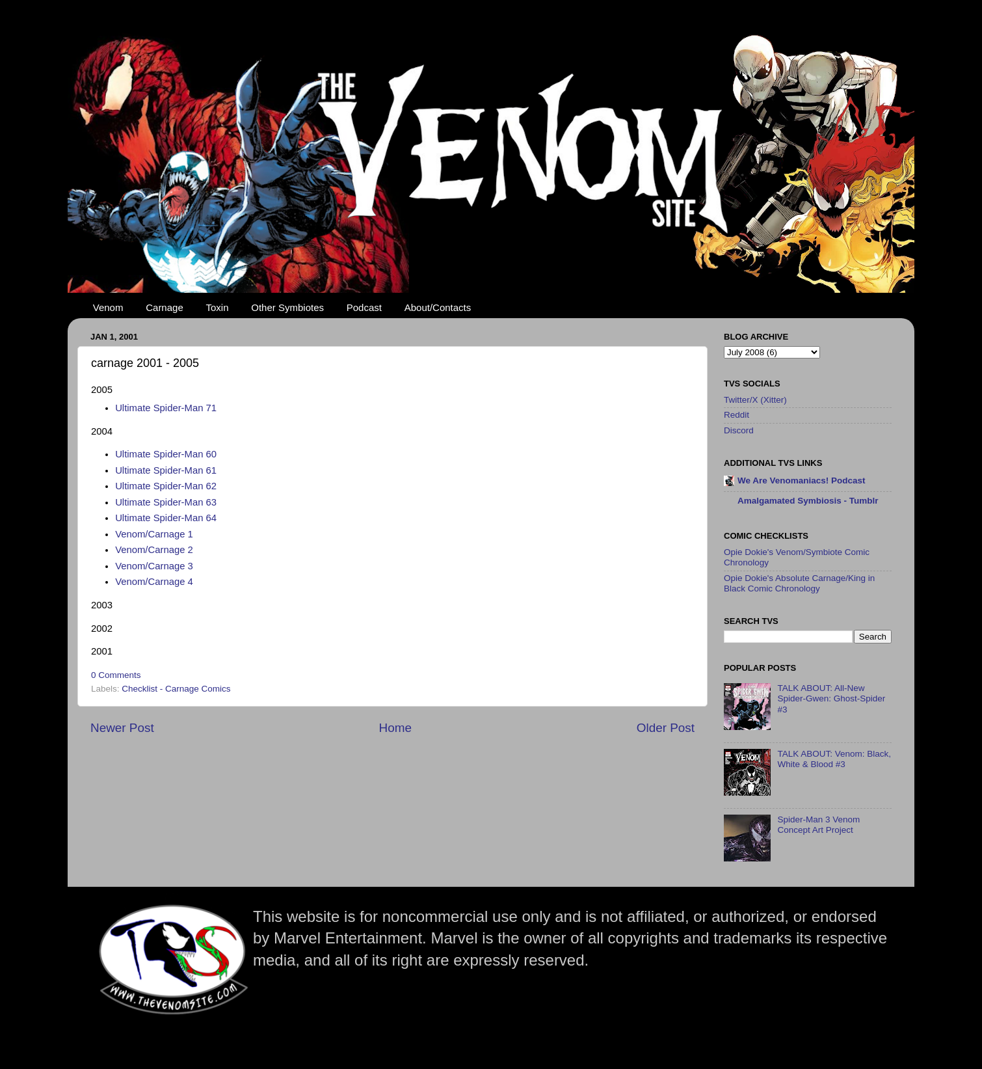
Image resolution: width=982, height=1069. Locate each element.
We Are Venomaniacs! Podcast (801, 480)
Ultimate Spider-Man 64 (166, 518)
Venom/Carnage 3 (154, 566)
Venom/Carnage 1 (154, 534)
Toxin (217, 307)
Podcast (364, 307)
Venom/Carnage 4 (154, 581)
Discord (739, 430)
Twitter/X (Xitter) (755, 400)
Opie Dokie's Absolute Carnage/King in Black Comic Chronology (799, 583)
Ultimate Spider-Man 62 (166, 486)
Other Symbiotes (287, 307)
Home (395, 728)
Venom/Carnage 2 (154, 550)
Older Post (666, 728)
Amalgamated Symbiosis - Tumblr (808, 501)
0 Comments (116, 675)
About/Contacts (438, 307)
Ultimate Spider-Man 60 (166, 454)
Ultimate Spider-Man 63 (166, 502)
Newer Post (122, 728)
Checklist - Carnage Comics (176, 689)
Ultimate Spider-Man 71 (166, 408)
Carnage (164, 307)
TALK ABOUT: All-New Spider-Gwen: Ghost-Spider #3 (831, 698)
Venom (108, 307)
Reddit (736, 415)
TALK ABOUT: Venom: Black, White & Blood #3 (834, 759)
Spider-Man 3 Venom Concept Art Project (818, 825)
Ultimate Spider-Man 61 (166, 470)
